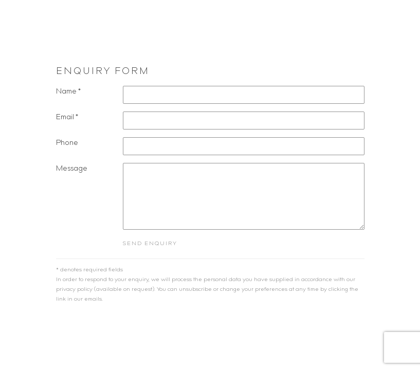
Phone (67, 143)
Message (71, 169)
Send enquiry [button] (150, 244)
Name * (68, 92)
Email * (67, 117)
